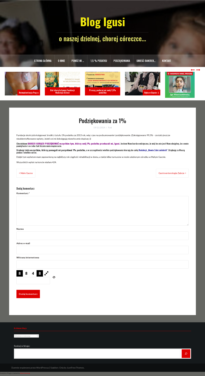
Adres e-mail (23, 243)
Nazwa (20, 228)
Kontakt (166, 61)
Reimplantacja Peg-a (28, 92)
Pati (110, 127)
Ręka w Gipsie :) (151, 92)
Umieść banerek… (146, 61)
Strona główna (42, 61)
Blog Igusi (102, 21)
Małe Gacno (27, 173)
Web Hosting (25, 373)
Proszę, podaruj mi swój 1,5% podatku (102, 91)
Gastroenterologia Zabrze (171, 173)
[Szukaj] (186, 353)
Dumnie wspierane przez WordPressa (30, 367)
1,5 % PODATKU (99, 61)
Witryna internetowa (27, 257)
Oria (61, 367)
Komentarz (23, 193)
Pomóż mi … (78, 61)
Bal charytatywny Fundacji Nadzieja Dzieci (62, 91)
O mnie (61, 61)
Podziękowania (122, 61)
